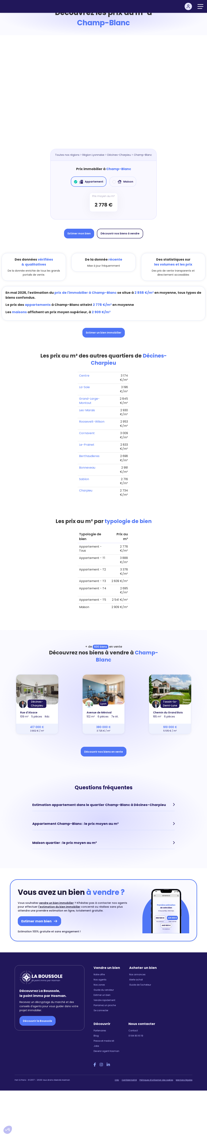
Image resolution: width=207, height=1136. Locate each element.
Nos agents (100, 979)
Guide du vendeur (104, 989)
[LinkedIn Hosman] (108, 1064)
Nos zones (99, 984)
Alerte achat (136, 979)
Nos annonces (137, 974)
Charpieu (85, 490)
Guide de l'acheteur (140, 984)
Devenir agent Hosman (106, 1050)
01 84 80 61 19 (135, 1035)
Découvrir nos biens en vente (103, 752)
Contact (133, 1030)
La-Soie (84, 387)
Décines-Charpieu (119, 155)
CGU (117, 1079)
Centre (84, 375)
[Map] (103, 95)
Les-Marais (87, 410)
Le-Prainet (86, 445)
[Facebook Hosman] (95, 1064)
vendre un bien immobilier (56, 902)
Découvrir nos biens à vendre (120, 233)
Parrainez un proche (105, 1004)
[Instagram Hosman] (101, 1064)
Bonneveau (87, 467)
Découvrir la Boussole (37, 1020)
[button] (7, 1129)
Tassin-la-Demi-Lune (170, 703)
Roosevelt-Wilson (91, 421)
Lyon (103, 704)
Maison (122, 181)
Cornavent (87, 433)
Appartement (88, 181)
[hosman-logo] (18, 6)
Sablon (84, 479)
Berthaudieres (89, 456)
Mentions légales (184, 1079)
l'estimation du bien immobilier (59, 906)
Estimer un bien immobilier (103, 332)
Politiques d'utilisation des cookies (156, 1079)
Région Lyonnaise (93, 155)
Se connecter (101, 1010)
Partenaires (100, 1030)
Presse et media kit (104, 1040)
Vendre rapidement (104, 999)
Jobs (96, 1045)
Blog (96, 1035)
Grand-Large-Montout (89, 401)
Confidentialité (129, 1079)
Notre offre (99, 974)
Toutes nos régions (67, 155)
